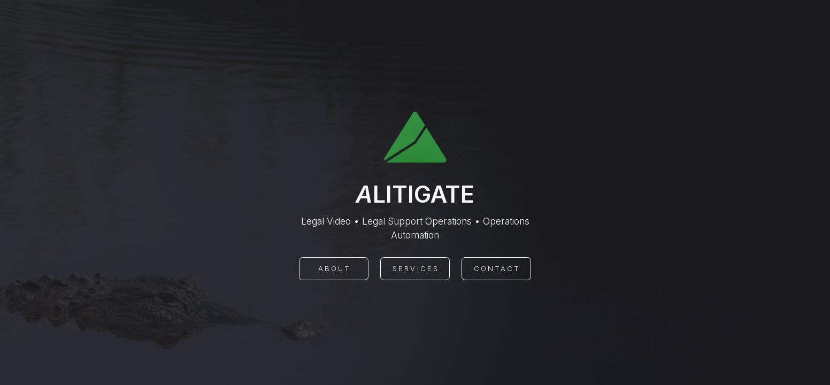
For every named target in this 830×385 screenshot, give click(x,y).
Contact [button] (497, 269)
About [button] (334, 269)
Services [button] (416, 269)
